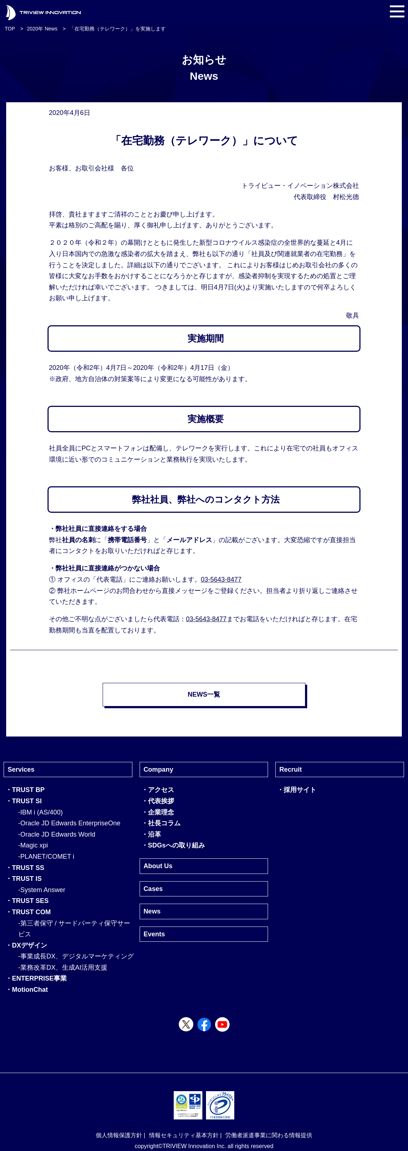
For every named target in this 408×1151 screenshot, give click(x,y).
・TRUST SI (23, 801)
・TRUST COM (28, 912)
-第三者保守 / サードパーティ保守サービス (74, 929)
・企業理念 (157, 812)
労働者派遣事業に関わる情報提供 (268, 1135)
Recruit (290, 769)
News (152, 911)
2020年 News (42, 29)
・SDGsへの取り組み (173, 845)
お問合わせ (132, 590)
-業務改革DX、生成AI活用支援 (62, 967)
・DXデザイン (26, 945)
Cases (153, 888)
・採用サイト (296, 789)
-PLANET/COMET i (46, 856)
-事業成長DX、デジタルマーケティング (76, 956)
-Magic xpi (33, 845)
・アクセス (157, 789)
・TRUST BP (25, 789)
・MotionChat (26, 989)
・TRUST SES (27, 900)
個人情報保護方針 (119, 1135)
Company (158, 769)
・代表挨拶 (157, 801)
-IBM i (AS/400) (40, 812)
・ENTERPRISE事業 (36, 978)
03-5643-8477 (221, 579)
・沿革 (151, 834)
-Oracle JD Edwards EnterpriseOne (69, 823)
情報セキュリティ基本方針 (184, 1135)
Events (154, 934)
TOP (10, 29)
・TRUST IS (23, 878)
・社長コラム (161, 823)
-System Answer (41, 890)
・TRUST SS (24, 867)
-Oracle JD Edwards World (56, 834)
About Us (158, 866)
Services (21, 769)
